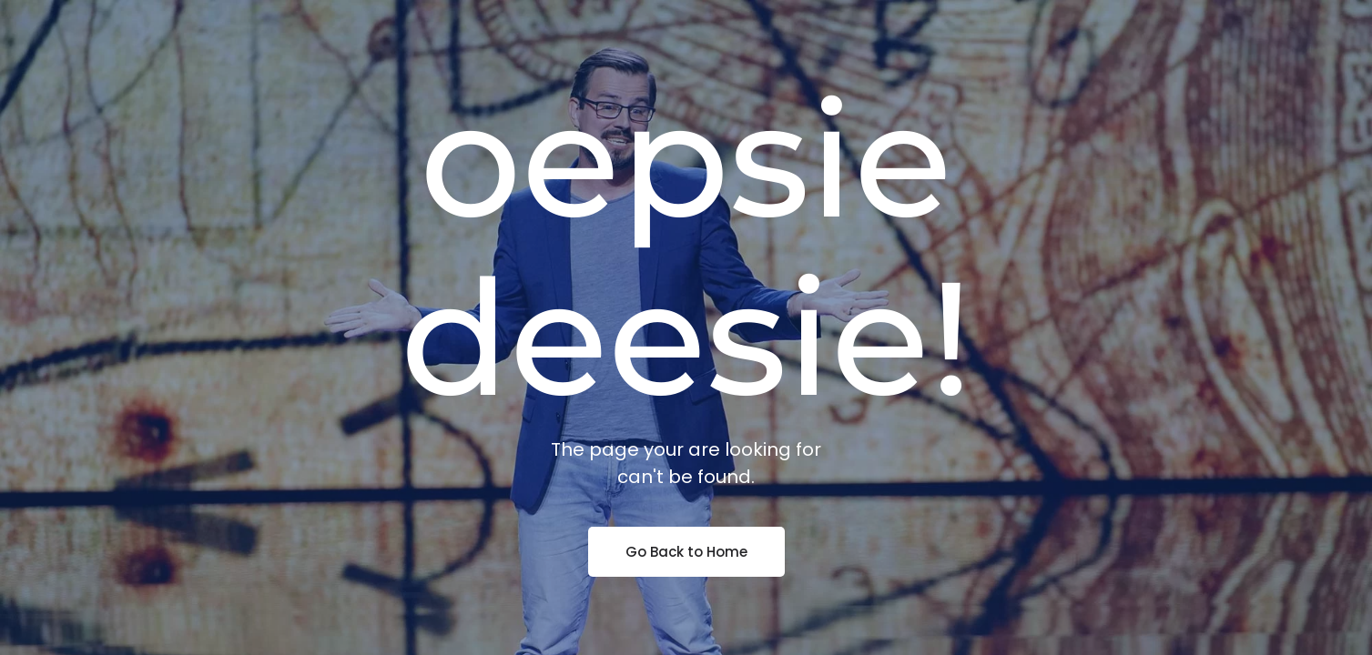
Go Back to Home (686, 551)
